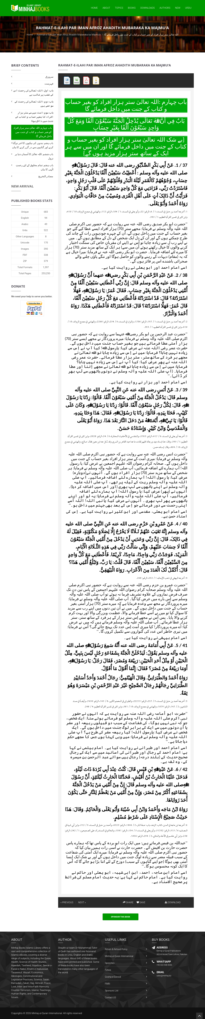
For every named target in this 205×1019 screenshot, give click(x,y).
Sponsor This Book (120, 917)
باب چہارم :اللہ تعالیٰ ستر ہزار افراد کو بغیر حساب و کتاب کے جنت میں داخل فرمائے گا (32, 132)
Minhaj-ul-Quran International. (47, 1013)
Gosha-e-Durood (113, 977)
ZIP (25, 261)
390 (46, 248)
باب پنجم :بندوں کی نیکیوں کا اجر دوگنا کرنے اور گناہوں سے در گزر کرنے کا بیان (32, 145)
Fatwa (108, 970)
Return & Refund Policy (116, 949)
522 (46, 230)
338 (46, 255)
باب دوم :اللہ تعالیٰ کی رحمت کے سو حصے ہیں (34, 103)
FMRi (107, 983)
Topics (119, 7)
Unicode (24, 242)
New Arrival (22, 186)
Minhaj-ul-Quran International (119, 956)
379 (46, 261)
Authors (165, 7)
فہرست (49, 83)
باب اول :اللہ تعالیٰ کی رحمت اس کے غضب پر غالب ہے (33, 92)
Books (132, 7)
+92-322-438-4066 (164, 965)
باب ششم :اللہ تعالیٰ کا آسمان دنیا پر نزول (34, 156)
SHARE (128, 902)
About (106, 7)
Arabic (24, 224)
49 (46, 224)
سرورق (49, 76)
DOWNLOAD (172, 902)
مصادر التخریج (45, 176)
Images (25, 248)
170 (46, 242)
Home (94, 7)
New (177, 7)
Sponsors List (111, 990)
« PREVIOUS (67, 902)
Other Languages (25, 236)
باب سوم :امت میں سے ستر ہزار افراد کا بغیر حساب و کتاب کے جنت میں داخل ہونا (34, 117)
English (25, 217)
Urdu (188, 7)
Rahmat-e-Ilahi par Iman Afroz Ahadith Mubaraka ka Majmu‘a (69, 34)
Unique (25, 211)
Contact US (110, 997)
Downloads (147, 7)
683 (46, 211)
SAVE (141, 902)
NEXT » (82, 902)
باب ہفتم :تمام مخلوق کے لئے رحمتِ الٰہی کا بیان (34, 167)
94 (46, 217)
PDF (25, 255)
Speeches (110, 963)
